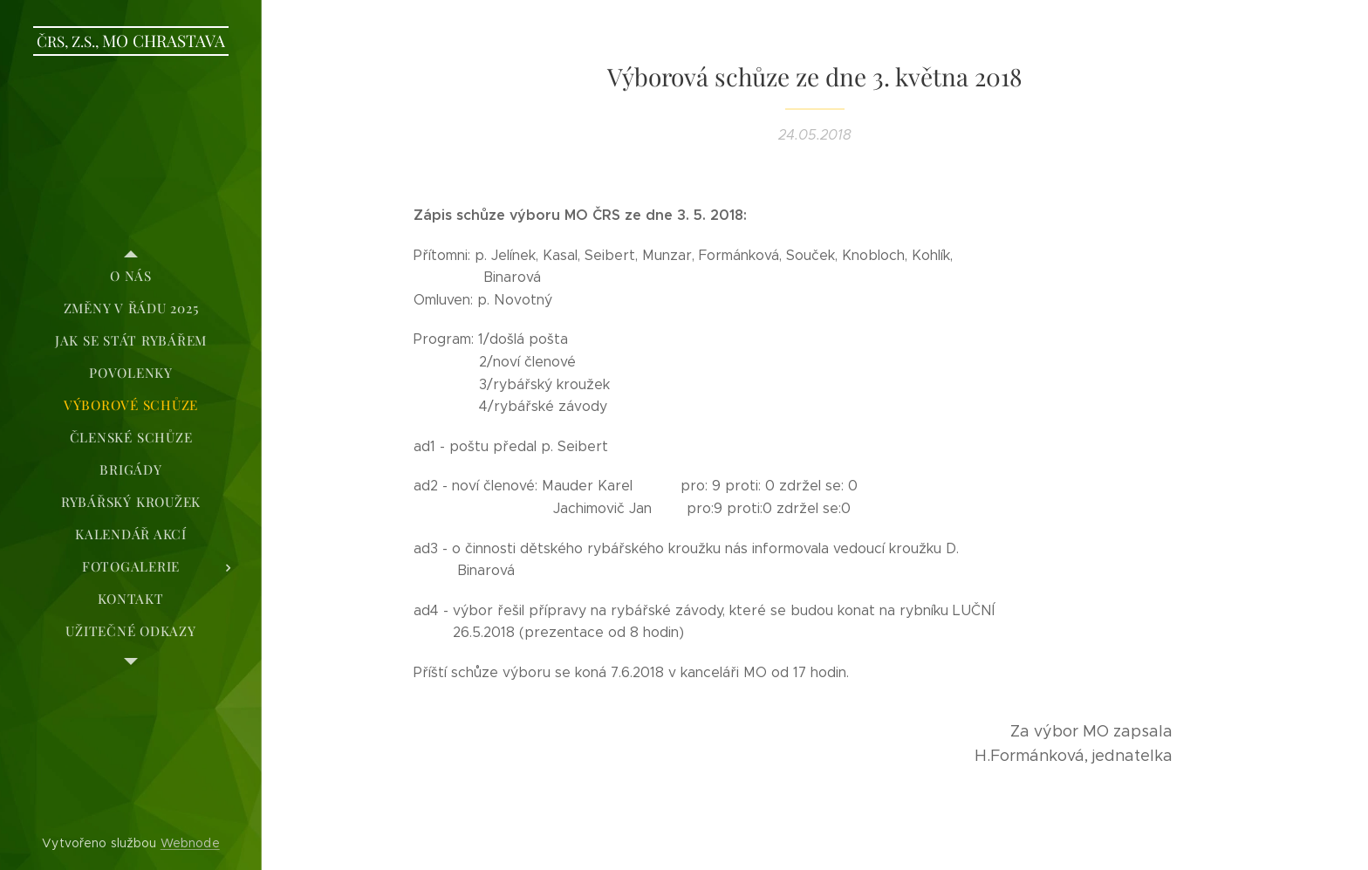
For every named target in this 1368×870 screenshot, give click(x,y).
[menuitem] (130, 276)
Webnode (190, 843)
